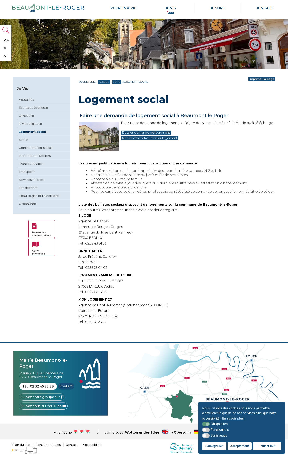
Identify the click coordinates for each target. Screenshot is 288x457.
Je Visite (264, 8)
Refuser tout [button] (266, 446)
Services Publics (31, 180)
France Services (31, 164)
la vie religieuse (30, 124)
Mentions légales (48, 445)
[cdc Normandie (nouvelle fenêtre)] (181, 452)
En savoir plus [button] (233, 418)
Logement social (32, 132)
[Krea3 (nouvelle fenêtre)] (24, 450)
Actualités (26, 100)
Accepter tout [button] (239, 446)
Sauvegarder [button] (214, 446)
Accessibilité (92, 445)
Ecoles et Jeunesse (33, 108)
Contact (66, 386)
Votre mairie (123, 8)
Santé (23, 140)
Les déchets (28, 188)
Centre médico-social (35, 148)
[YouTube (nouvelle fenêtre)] (44, 406)
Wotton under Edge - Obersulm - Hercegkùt (179, 432)
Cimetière (26, 116)
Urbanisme (27, 204)
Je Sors (217, 8)
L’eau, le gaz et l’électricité (39, 196)
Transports (27, 172)
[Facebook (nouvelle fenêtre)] (42, 397)
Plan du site (21, 445)
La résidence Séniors (35, 156)
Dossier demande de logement (148, 132)
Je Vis (170, 8)
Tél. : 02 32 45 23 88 (38, 386)
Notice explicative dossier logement (152, 138)
